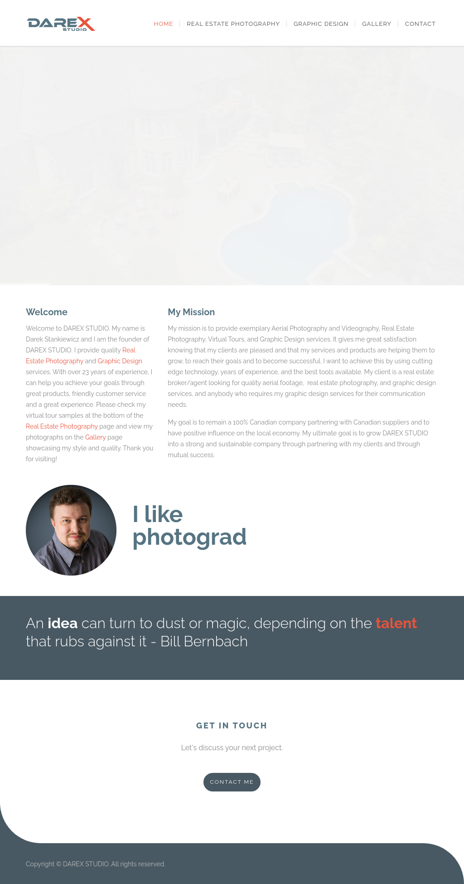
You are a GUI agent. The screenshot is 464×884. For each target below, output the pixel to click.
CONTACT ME (232, 782)
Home (164, 23)
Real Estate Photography (233, 23)
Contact (420, 23)
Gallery (377, 23)
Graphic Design (321, 23)
